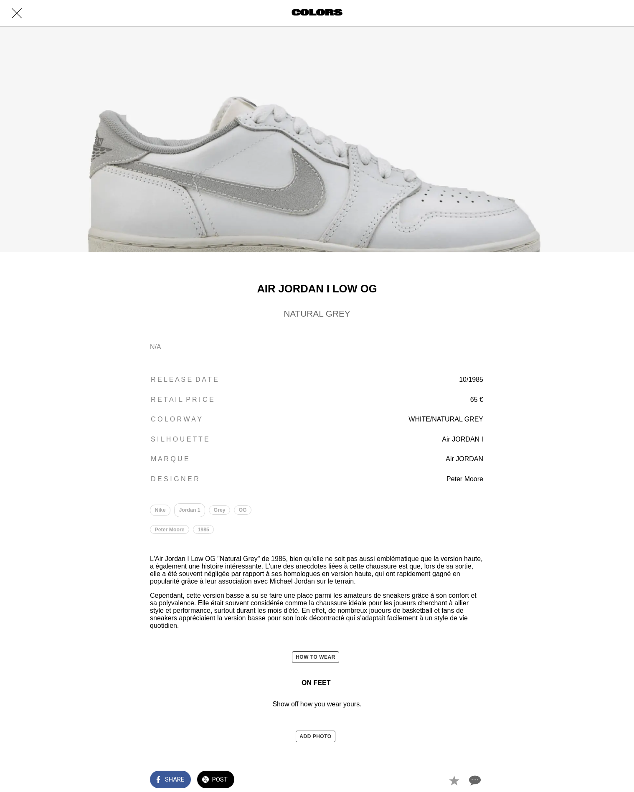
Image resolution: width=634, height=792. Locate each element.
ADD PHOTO (315, 736)
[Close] (17, 13)
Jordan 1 (189, 510)
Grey (220, 510)
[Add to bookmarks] (454, 780)
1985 (203, 530)
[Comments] (474, 780)
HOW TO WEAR (315, 657)
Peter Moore (170, 530)
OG (243, 510)
